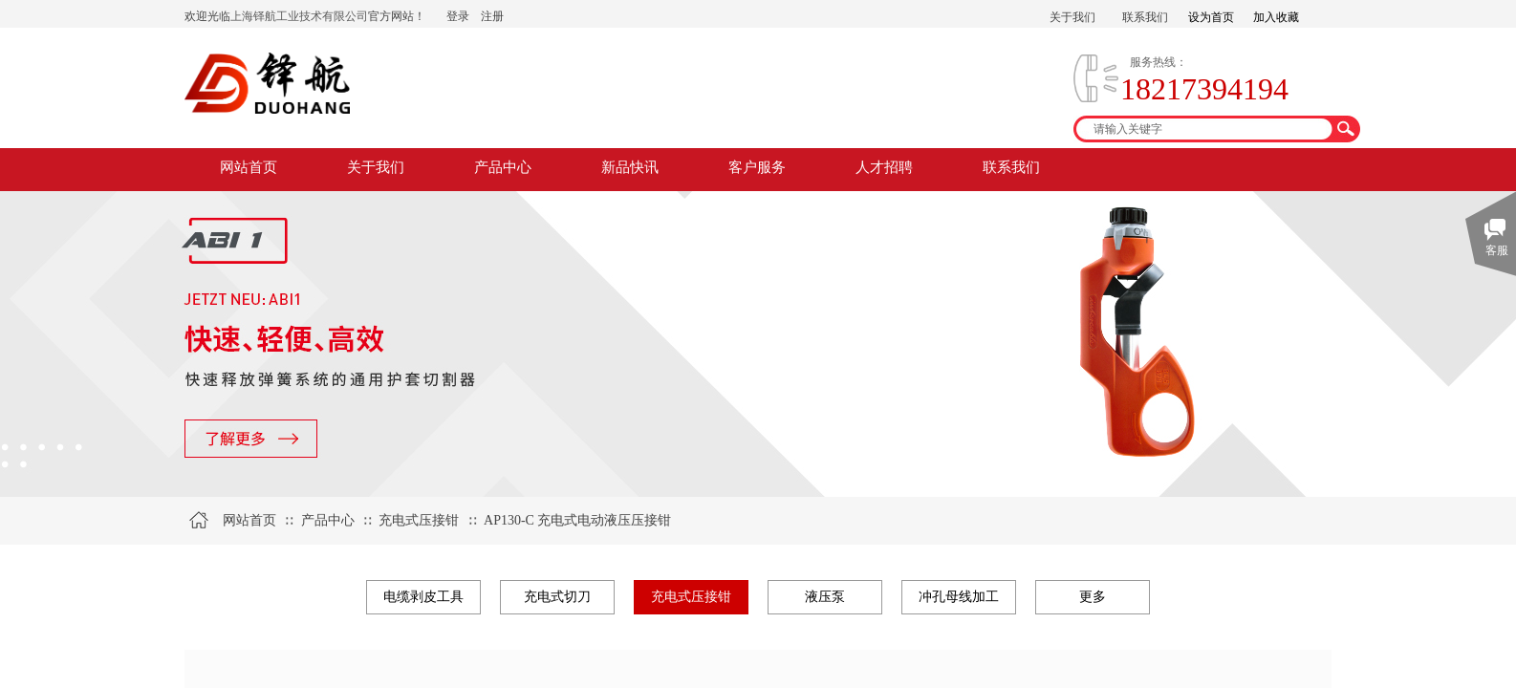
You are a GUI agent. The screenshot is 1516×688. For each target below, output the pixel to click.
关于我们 (375, 167)
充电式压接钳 (419, 520)
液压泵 (825, 597)
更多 (1092, 597)
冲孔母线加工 (959, 597)
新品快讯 (630, 167)
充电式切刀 (557, 597)
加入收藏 (1276, 17)
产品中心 (502, 167)
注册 (492, 16)
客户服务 (757, 167)
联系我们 (1011, 167)
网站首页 (248, 167)
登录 (457, 16)
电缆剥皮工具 (423, 597)
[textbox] (1204, 129)
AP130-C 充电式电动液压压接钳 (577, 520)
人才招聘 (884, 167)
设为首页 (1211, 17)
